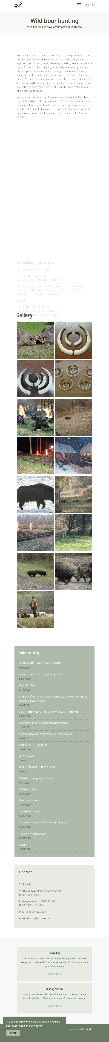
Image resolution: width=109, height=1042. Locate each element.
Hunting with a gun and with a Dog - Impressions (45, 734)
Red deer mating (28, 789)
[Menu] (79, 4)
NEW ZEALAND (27, 756)
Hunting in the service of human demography (43, 722)
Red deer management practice (36, 778)
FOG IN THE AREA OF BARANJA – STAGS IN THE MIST (49, 711)
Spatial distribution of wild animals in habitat (43, 822)
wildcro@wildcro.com (38, 918)
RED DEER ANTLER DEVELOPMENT (39, 767)
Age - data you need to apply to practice (41, 674)
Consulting (54, 953)
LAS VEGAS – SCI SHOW (33, 745)
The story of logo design (32, 833)
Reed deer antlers (29, 800)
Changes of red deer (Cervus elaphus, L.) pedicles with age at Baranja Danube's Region (53, 698)
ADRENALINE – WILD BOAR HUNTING (40, 663)
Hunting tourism (54, 989)
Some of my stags (29, 811)
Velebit (23, 844)
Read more (54, 973)
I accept (13, 1032)
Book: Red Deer (27, 685)
